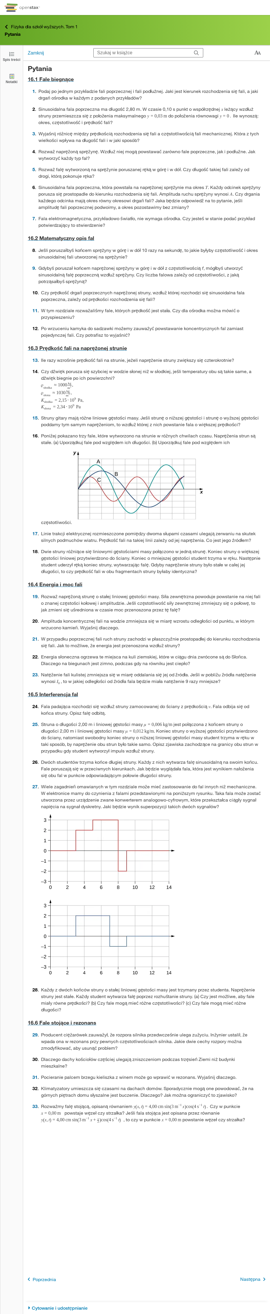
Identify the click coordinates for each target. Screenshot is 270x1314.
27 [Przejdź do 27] (35, 786)
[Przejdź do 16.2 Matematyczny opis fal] (146, 238)
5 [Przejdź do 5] (33, 169)
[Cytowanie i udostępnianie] (146, 1308)
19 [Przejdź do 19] (35, 596)
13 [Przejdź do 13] (35, 360)
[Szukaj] (196, 52)
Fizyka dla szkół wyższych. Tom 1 (41, 26)
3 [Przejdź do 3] (33, 133)
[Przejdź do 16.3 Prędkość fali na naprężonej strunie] (146, 348)
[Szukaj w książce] (142, 52)
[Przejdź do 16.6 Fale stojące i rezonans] (146, 1022)
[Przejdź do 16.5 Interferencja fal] (146, 694)
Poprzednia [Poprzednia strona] (40, 1279)
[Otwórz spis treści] (11, 56)
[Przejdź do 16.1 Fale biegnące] (146, 79)
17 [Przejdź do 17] (35, 533)
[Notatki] (11, 78)
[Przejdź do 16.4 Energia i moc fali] (146, 584)
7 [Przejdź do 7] (33, 218)
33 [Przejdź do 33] (35, 1106)
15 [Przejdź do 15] (35, 417)
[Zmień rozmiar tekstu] (257, 53)
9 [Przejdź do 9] (33, 268)
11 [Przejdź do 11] (35, 310)
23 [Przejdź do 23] (35, 674)
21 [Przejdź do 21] (35, 638)
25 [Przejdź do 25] (35, 724)
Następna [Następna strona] (254, 1279)
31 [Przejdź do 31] (35, 1077)
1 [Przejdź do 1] (33, 91)
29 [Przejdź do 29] (35, 1034)
